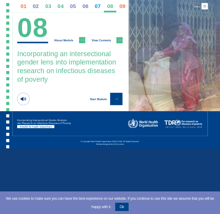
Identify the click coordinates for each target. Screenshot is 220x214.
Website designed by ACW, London (110, 144)
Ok (122, 207)
